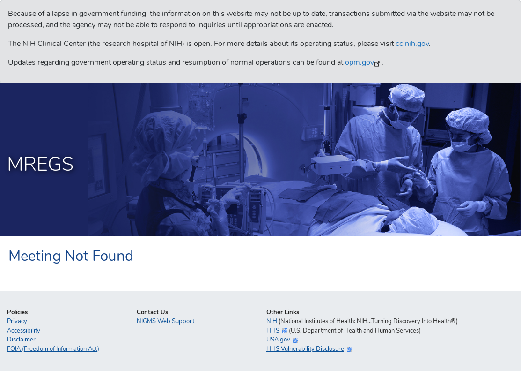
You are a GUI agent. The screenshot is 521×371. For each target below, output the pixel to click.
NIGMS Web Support (165, 321)
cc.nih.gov (412, 43)
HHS (272, 330)
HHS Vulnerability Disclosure (305, 349)
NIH (271, 321)
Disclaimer (21, 339)
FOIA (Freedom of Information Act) (53, 349)
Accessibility (23, 330)
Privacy (17, 321)
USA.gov (278, 339)
